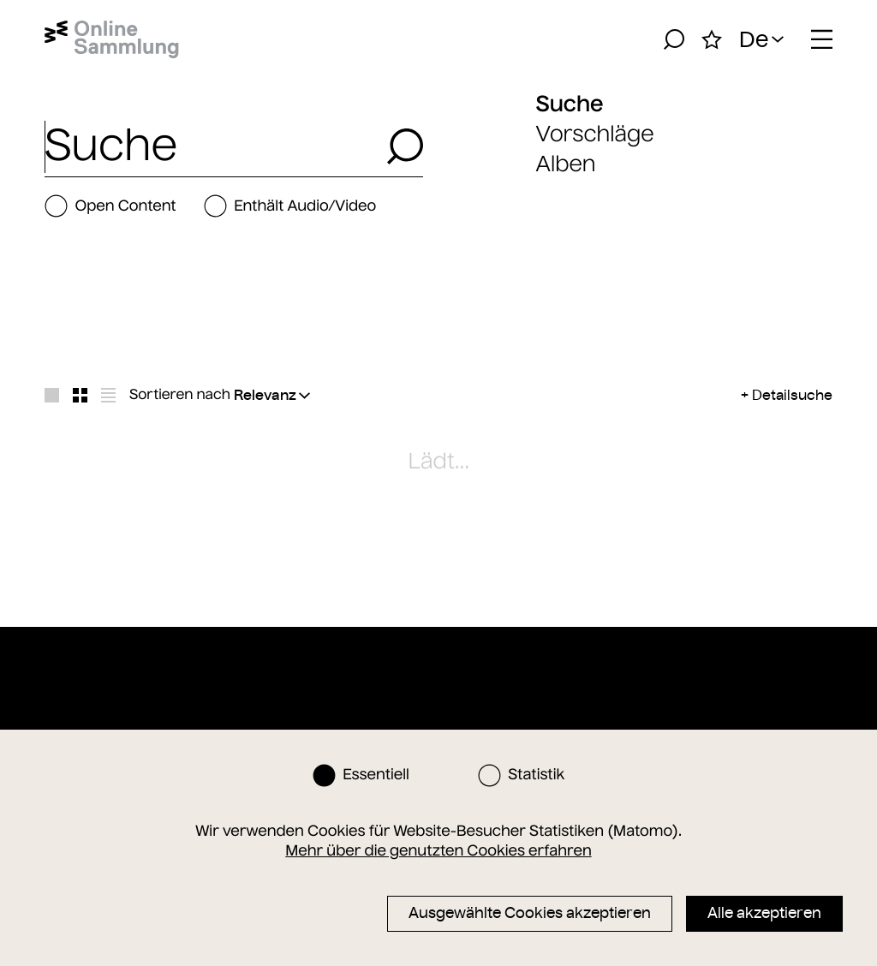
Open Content (110, 206)
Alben (566, 164)
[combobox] (211, 146)
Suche (570, 103)
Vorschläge (595, 134)
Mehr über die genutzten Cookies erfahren (438, 850)
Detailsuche (792, 394)
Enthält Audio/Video (290, 206)
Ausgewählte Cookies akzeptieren (530, 912)
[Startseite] (112, 39)
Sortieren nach (179, 394)
